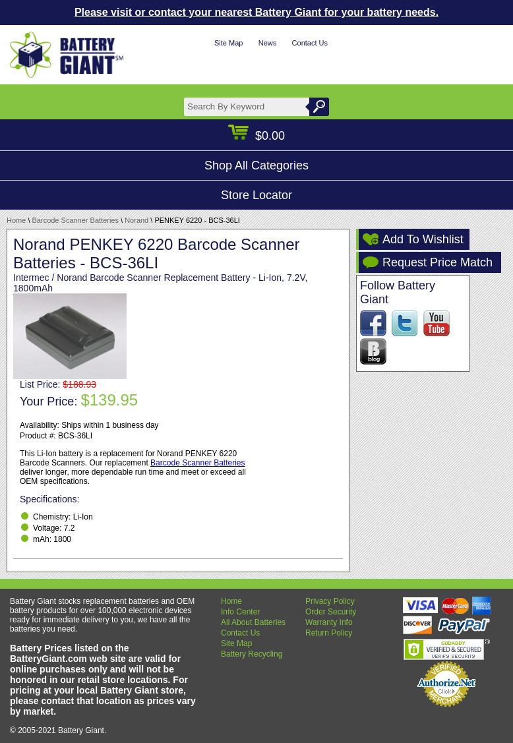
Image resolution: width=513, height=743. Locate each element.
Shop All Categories (256, 165)
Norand (136, 220)
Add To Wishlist (423, 239)
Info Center (240, 611)
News (267, 43)
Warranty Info (329, 622)
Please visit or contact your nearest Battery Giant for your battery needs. (256, 12)
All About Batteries (253, 622)
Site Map (228, 43)
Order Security (330, 611)
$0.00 (256, 135)
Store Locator (256, 195)
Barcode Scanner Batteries (75, 220)
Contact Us (310, 43)
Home (16, 220)
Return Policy (328, 633)
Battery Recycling (251, 654)
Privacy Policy (330, 601)
